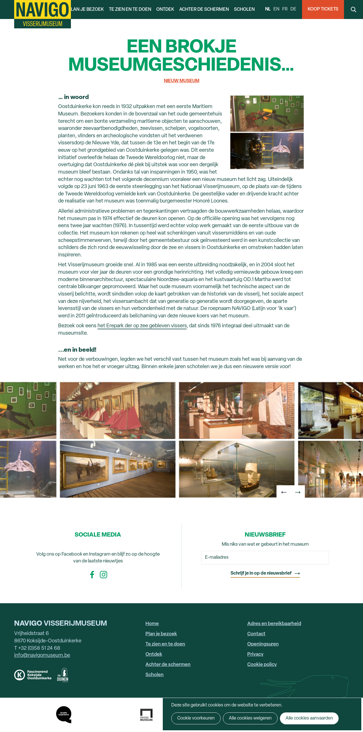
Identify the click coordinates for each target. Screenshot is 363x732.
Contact (256, 634)
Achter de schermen (204, 9)
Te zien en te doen (130, 9)
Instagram (103, 574)
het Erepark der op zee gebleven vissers (142, 326)
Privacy (255, 654)
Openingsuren (263, 644)
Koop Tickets (323, 9)
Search (353, 9)
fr (285, 9)
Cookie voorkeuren (196, 718)
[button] (284, 492)
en (276, 9)
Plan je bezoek (86, 9)
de (293, 9)
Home (152, 623)
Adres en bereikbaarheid (274, 623)
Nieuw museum (181, 81)
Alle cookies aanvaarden (309, 718)
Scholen (244, 9)
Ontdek (165, 9)
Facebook (92, 574)
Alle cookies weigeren (250, 718)
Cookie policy (262, 664)
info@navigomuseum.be (42, 655)
